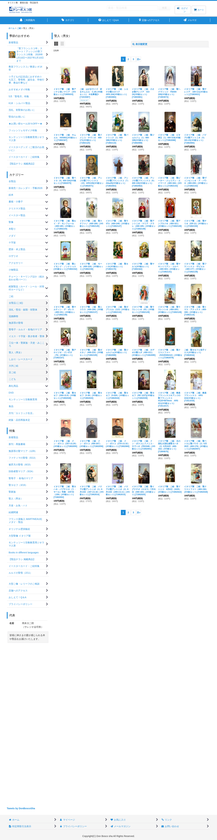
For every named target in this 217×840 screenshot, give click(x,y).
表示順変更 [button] (139, 44)
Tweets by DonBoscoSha (21, 808)
